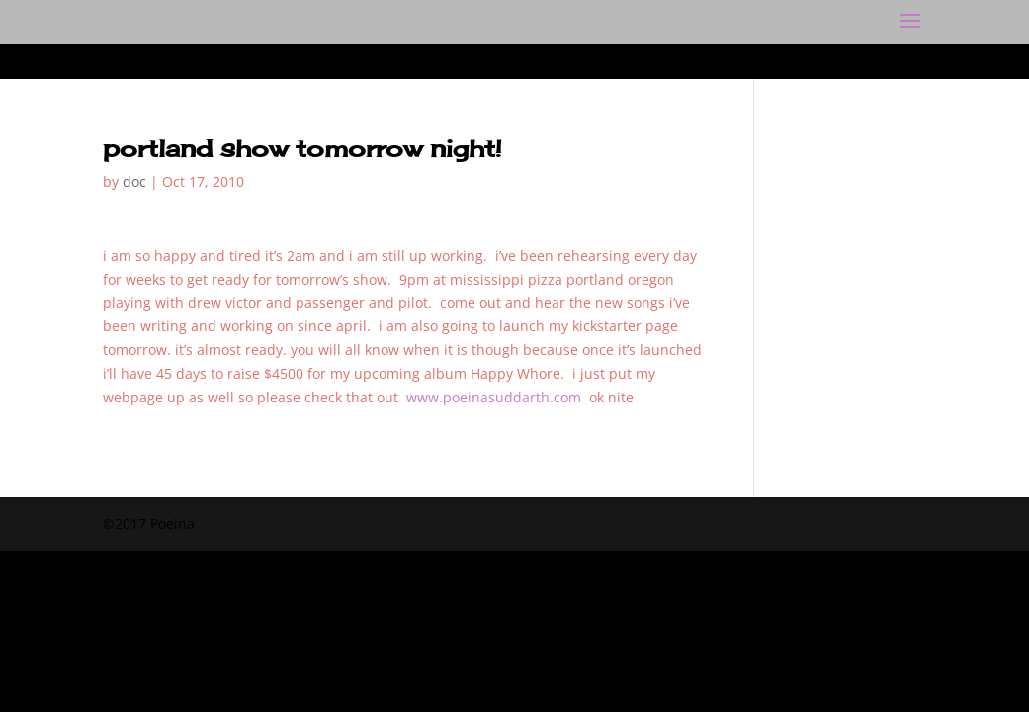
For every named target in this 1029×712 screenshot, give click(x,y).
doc (134, 181)
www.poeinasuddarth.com (493, 397)
